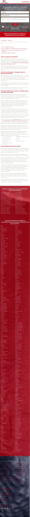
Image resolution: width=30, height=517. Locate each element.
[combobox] (14, 12)
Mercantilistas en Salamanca (19, 202)
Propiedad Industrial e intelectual (9, 120)
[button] (27, 12)
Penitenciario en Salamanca (19, 207)
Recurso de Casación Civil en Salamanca (20, 212)
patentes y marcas (17, 119)
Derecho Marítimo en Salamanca (5, 208)
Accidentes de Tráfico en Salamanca (6, 192)
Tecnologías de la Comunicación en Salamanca (21, 213)
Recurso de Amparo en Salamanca (20, 211)
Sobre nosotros (4, 491)
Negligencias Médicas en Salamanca (20, 203)
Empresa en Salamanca (18, 193)
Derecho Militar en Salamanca (5, 209)
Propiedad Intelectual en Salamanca (20, 208)
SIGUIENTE (15, 24)
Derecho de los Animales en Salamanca (6, 202)
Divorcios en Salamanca (18, 192)
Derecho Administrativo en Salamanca (6, 198)
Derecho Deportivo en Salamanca (5, 203)
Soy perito (17, 496)
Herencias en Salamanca (18, 197)
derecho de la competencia (22, 120)
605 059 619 (25, 1)
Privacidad (17, 501)
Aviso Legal (3, 501)
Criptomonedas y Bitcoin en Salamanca (6, 197)
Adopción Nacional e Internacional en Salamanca (7, 193)
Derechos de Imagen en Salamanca (5, 213)
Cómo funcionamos (19, 491)
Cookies (2, 503)
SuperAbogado (3, 40)
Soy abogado (3, 496)
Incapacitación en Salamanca (19, 198)
